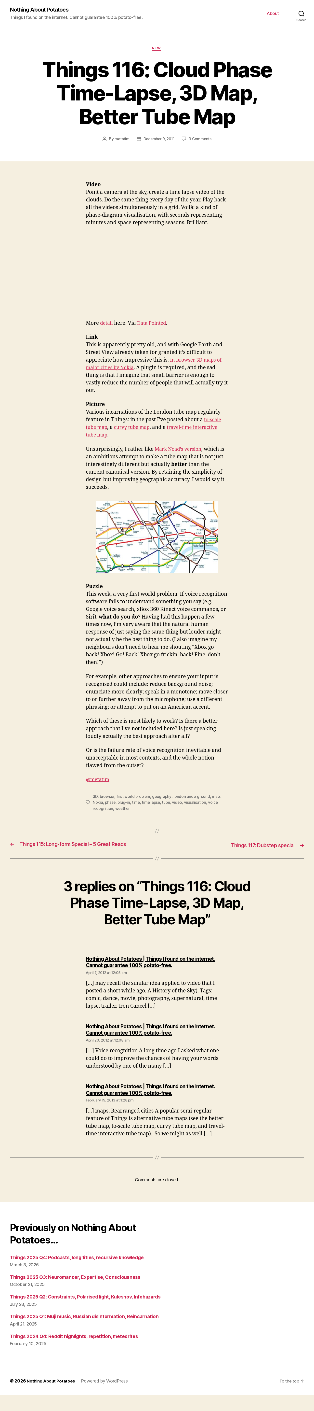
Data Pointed (154, 324)
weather (123, 809)
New (157, 49)
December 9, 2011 (159, 140)
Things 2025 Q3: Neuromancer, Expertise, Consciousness (80, 1278)
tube (168, 803)
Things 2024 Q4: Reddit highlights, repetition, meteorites (80, 1352)
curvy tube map (135, 428)
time (137, 803)
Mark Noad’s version (180, 450)
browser (107, 797)
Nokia (98, 803)
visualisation (197, 803)
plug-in (124, 803)
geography (162, 797)
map (217, 797)
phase (110, 803)
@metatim (98, 780)
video (179, 803)
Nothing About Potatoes (42, 10)
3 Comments (201, 140)
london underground (192, 797)
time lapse (152, 803)
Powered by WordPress (106, 1397)
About (273, 13)
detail (107, 324)
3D (95, 797)
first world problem (134, 797)
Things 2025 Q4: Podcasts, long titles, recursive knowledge (83, 1258)
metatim (120, 140)
